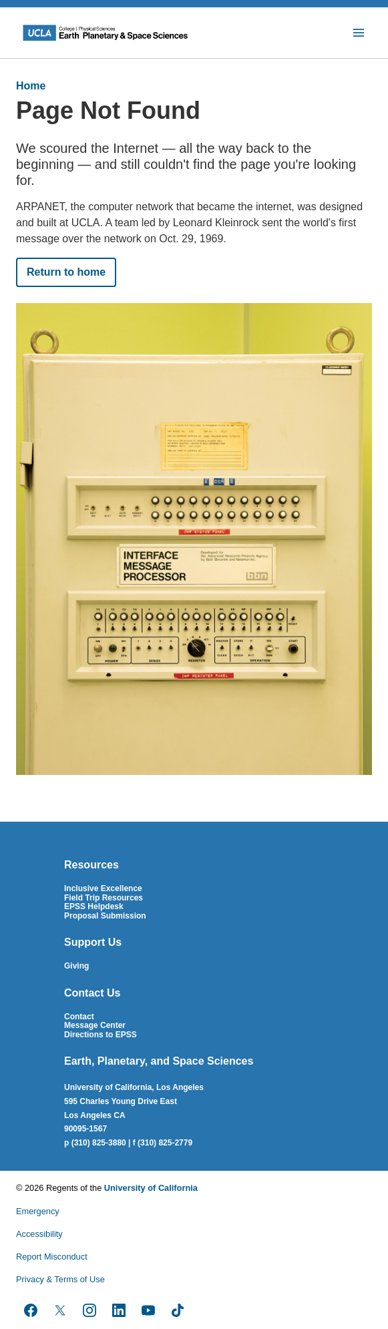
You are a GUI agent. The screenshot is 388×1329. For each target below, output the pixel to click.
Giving (76, 966)
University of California (151, 1188)
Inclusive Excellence (103, 888)
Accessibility (39, 1234)
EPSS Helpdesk (94, 906)
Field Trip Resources (103, 897)
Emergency (37, 1211)
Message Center (95, 1025)
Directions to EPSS (100, 1034)
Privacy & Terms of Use (60, 1279)
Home (30, 85)
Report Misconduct (51, 1257)
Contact (79, 1016)
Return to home (66, 272)
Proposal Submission (105, 915)
